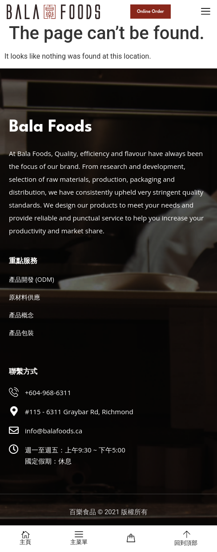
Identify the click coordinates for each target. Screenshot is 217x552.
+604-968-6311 (48, 392)
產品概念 (21, 315)
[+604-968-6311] (14, 392)
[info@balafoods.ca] (14, 430)
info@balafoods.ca (53, 430)
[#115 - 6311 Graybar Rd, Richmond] (14, 411)
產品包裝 (21, 332)
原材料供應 (24, 297)
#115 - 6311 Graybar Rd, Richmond (79, 411)
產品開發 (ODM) (31, 279)
